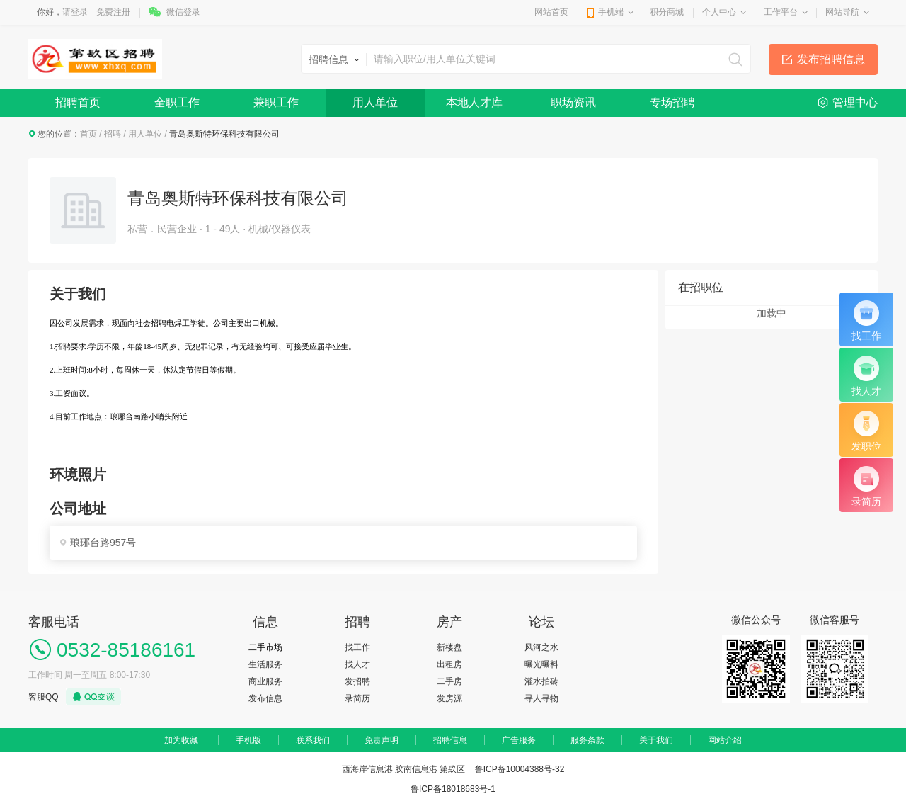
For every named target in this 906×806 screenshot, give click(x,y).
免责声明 (381, 740)
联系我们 (313, 740)
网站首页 (551, 12)
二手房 (449, 681)
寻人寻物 (541, 698)
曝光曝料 (541, 664)
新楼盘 (449, 647)
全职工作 (177, 102)
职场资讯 (573, 102)
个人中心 (719, 12)
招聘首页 (78, 102)
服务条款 (587, 740)
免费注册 (113, 12)
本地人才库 (474, 102)
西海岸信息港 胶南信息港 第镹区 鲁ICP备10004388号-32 (453, 769)
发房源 (449, 698)
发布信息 (265, 698)
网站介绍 (725, 740)
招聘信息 (450, 740)
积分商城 (667, 12)
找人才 (357, 664)
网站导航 (842, 12)
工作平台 (781, 12)
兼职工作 (276, 102)
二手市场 (265, 647)
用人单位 (375, 102)
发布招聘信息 (831, 59)
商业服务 (265, 681)
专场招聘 (672, 102)
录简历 (357, 698)
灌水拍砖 (541, 681)
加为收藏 (181, 740)
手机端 (611, 12)
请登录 (75, 12)
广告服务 (519, 740)
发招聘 (357, 681)
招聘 (112, 134)
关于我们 (656, 740)
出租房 (449, 664)
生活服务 (265, 664)
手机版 (248, 740)
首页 (88, 134)
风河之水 (541, 647)
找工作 (357, 647)
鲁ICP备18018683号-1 (453, 789)
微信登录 (183, 12)
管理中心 (855, 102)
